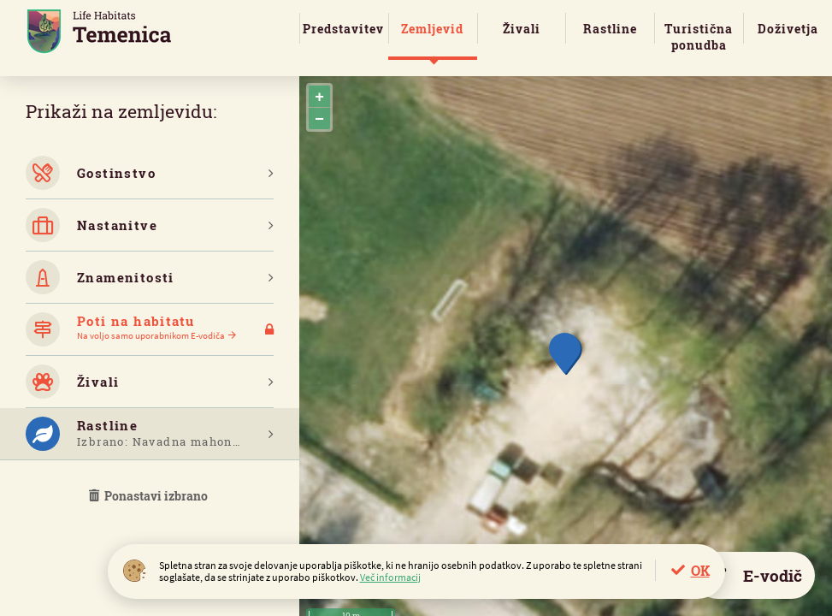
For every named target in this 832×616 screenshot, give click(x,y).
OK (700, 570)
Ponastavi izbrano (149, 496)
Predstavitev (343, 29)
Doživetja (788, 29)
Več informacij (390, 577)
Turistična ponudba (698, 37)
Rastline (610, 29)
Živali (521, 29)
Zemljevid (432, 29)
